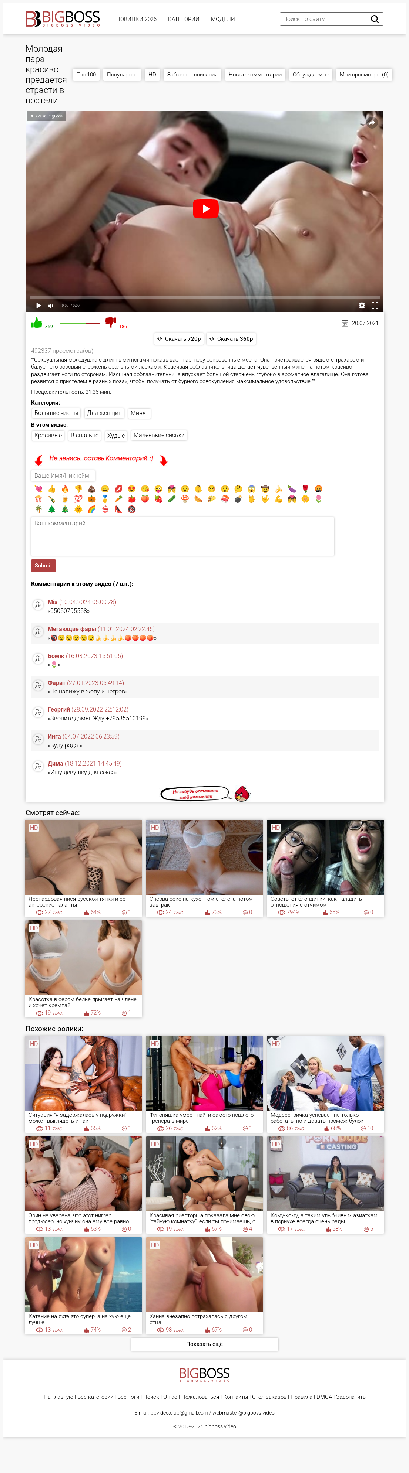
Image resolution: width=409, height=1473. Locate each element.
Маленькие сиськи (159, 435)
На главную (58, 1397)
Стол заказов (269, 1397)
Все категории (95, 1397)
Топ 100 (86, 74)
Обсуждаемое (311, 74)
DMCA (324, 1397)
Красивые (48, 435)
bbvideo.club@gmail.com (179, 1413)
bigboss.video (220, 1426)
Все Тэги (128, 1397)
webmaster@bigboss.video (243, 1413)
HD (152, 74)
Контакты (235, 1397)
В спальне (84, 435)
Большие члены (56, 412)
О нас (170, 1397)
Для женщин (104, 412)
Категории (184, 19)
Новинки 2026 (136, 19)
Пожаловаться (200, 1397)
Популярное (122, 74)
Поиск (151, 1397)
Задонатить (351, 1397)
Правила (301, 1397)
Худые (116, 435)
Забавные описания (192, 74)
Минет (139, 413)
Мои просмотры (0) (364, 74)
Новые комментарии (255, 74)
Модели (223, 19)
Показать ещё (204, 1344)
